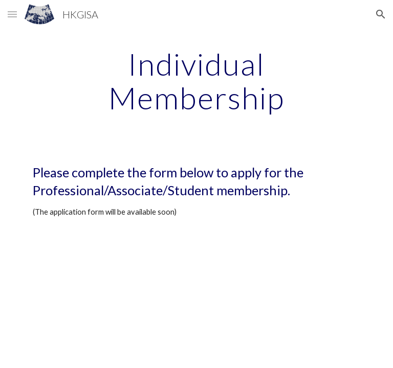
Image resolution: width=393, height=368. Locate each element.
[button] (12, 14)
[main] (196, 81)
